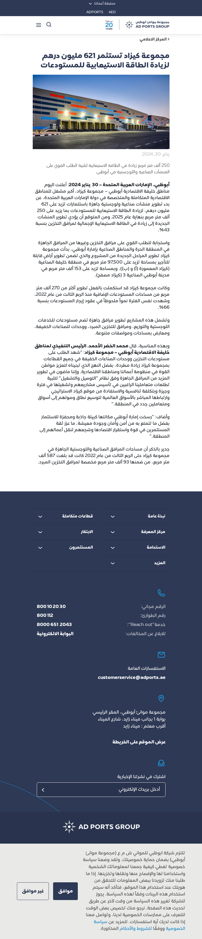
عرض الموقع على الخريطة (139, 742)
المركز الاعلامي (154, 39)
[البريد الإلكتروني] (101, 789)
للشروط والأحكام (136, 929)
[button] (65, 891)
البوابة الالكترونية (55, 634)
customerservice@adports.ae (132, 678)
